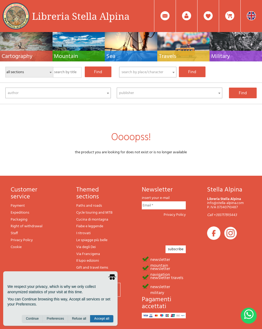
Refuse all (79, 318)
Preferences (55, 318)
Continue (32, 318)
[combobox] (147, 72)
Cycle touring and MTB (94, 213)
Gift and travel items (92, 268)
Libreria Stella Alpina (81, 16)
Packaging (19, 219)
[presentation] (182, 229)
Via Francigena (88, 254)
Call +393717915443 (222, 215)
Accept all (101, 318)
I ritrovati (83, 233)
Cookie (16, 247)
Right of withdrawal (26, 226)
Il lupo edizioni (87, 261)
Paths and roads (89, 206)
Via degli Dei (86, 247)
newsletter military (160, 286)
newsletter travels (166, 277)
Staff (14, 233)
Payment (18, 206)
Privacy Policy (22, 240)
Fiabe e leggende (89, 226)
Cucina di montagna (92, 219)
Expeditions (20, 213)
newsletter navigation (160, 268)
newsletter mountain (160, 259)
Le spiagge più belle (91, 240)
